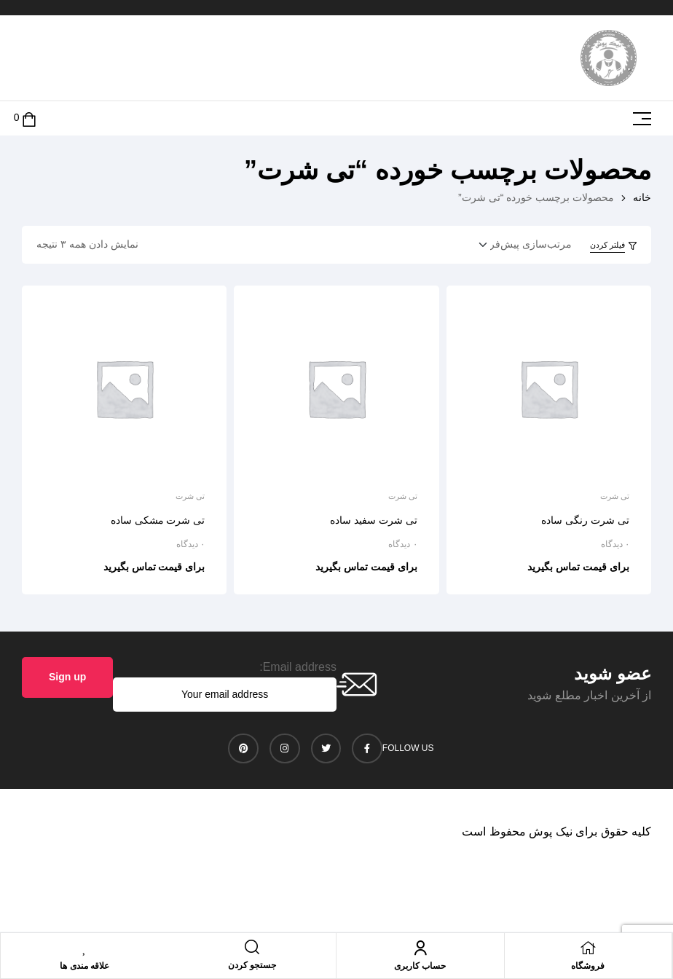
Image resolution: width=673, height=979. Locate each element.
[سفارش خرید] (521, 244)
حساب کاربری (420, 966)
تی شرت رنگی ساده (585, 520)
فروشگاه (588, 966)
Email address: (297, 667)
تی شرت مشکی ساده (158, 520)
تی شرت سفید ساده (373, 520)
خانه (642, 197)
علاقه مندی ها (84, 966)
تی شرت (614, 496)
